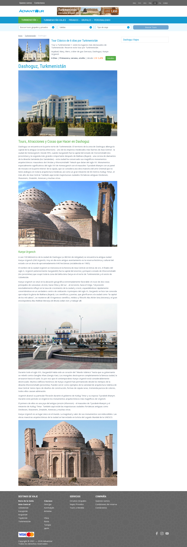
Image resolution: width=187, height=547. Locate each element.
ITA (160, 3)
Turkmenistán (30, 35)
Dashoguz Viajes (131, 39)
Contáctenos (39, 3)
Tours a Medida (77, 507)
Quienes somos (25, 3)
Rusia (46, 521)
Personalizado (102, 20)
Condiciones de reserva (106, 504)
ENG (134, 3)
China (46, 518)
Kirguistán (22, 514)
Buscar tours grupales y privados (34, 27)
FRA (150, 3)
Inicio (20, 35)
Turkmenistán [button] (29, 20)
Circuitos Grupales (78, 501)
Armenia (47, 511)
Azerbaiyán (49, 507)
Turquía (47, 524)
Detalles (110, 58)
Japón (46, 528)
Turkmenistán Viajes (55, 20)
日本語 (165, 3)
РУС (139, 3)
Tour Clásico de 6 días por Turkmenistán (74, 40)
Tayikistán (22, 518)
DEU (144, 3)
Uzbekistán (23, 507)
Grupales (86, 20)
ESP (155, 3)
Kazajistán (23, 511)
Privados (73, 20)
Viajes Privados (77, 504)
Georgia (47, 504)
